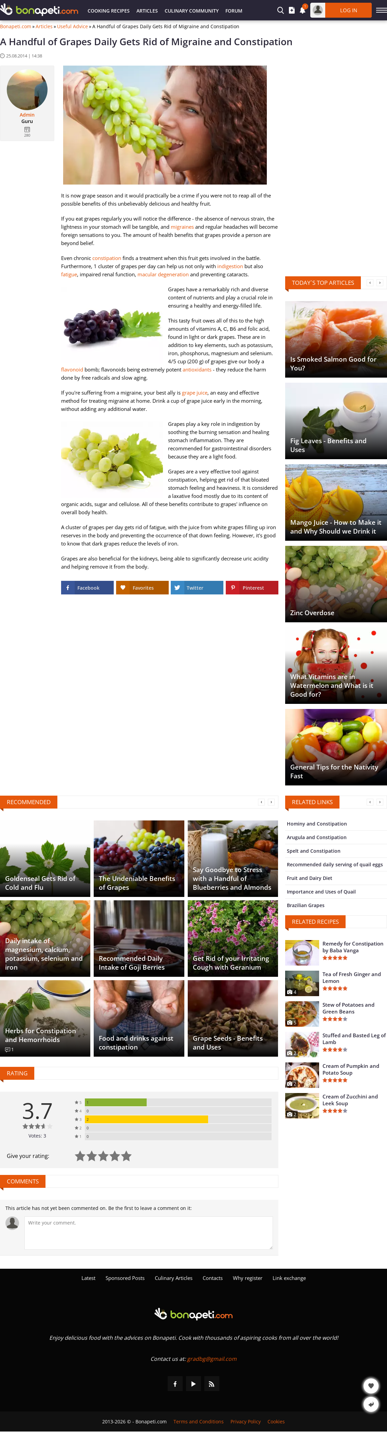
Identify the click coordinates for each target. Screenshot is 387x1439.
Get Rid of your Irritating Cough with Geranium (231, 963)
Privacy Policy (246, 1421)
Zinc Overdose (312, 612)
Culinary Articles (173, 1278)
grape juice (194, 392)
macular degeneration (163, 274)
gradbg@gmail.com (212, 1359)
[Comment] (148, 1233)
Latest (88, 1278)
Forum (233, 10)
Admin (27, 114)
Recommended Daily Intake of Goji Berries (132, 963)
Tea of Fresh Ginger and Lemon (351, 977)
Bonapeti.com (15, 26)
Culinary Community (192, 10)
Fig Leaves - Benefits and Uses (328, 445)
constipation (106, 258)
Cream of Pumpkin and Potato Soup (350, 1069)
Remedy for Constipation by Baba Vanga (353, 947)
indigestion (230, 266)
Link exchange (289, 1278)
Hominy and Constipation (317, 823)
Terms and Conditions (198, 1421)
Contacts (213, 1278)
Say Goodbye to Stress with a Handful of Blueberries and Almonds (232, 878)
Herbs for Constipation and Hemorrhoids (40, 1035)
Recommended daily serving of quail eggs (335, 864)
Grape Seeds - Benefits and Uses (228, 1043)
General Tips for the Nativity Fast (334, 771)
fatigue (69, 274)
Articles (147, 10)
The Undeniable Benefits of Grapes (137, 883)
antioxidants (197, 369)
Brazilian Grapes (306, 905)
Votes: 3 (37, 1135)
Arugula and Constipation (317, 837)
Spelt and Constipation (313, 851)
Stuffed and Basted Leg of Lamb (354, 1038)
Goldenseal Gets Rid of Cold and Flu (40, 883)
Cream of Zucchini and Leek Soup (350, 1100)
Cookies (276, 1421)
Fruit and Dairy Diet (309, 878)
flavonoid (72, 369)
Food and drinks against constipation (136, 1043)
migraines (182, 226)
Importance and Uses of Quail (321, 891)
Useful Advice (72, 26)
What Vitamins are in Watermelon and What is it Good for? (331, 685)
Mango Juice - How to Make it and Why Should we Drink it (336, 527)
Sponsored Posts (125, 1278)
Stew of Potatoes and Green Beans (348, 1008)
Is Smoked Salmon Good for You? (333, 363)
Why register (247, 1278)
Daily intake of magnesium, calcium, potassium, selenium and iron (44, 954)
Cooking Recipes (109, 10)
